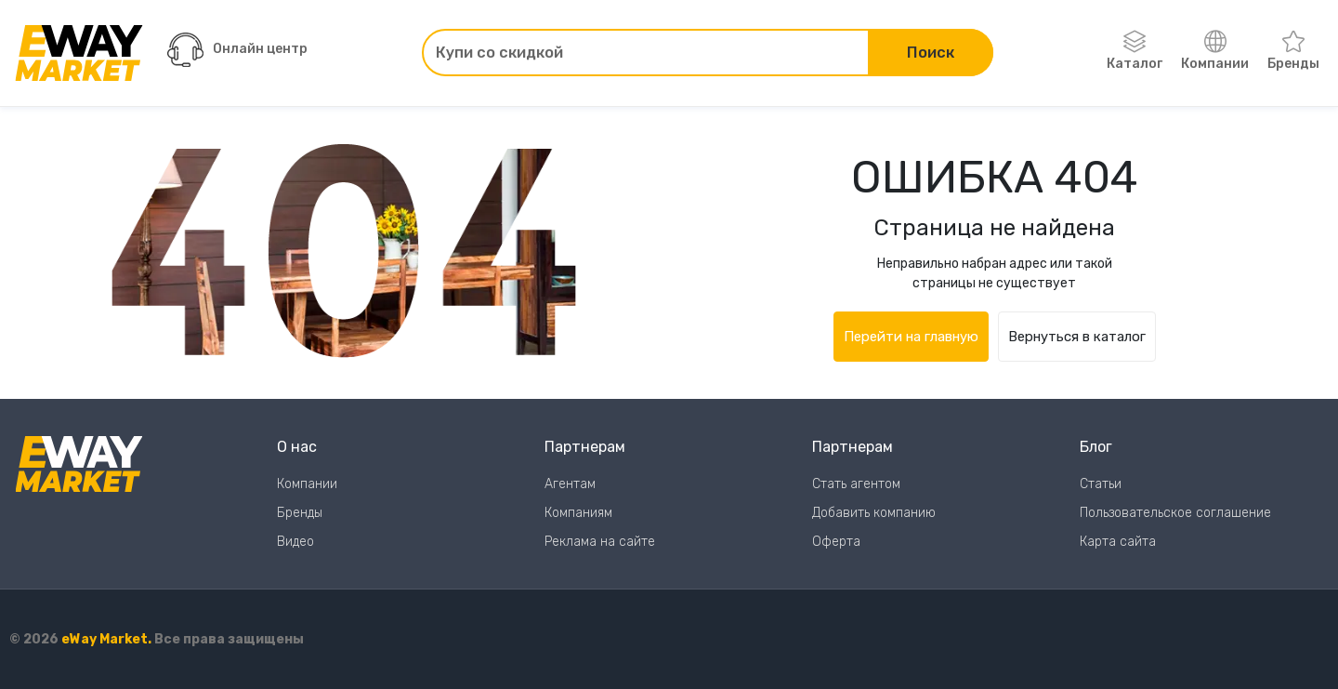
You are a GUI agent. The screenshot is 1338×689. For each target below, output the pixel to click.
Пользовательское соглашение (1175, 513)
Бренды (1293, 51)
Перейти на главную (911, 336)
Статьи (1101, 484)
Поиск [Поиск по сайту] (930, 52)
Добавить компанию (874, 513)
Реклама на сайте (599, 542)
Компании (1215, 51)
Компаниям (578, 513)
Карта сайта (1118, 542)
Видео (295, 542)
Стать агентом (856, 484)
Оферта (836, 542)
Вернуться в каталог (1077, 336)
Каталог (1134, 51)
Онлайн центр (237, 50)
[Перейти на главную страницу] (79, 53)
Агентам (570, 484)
